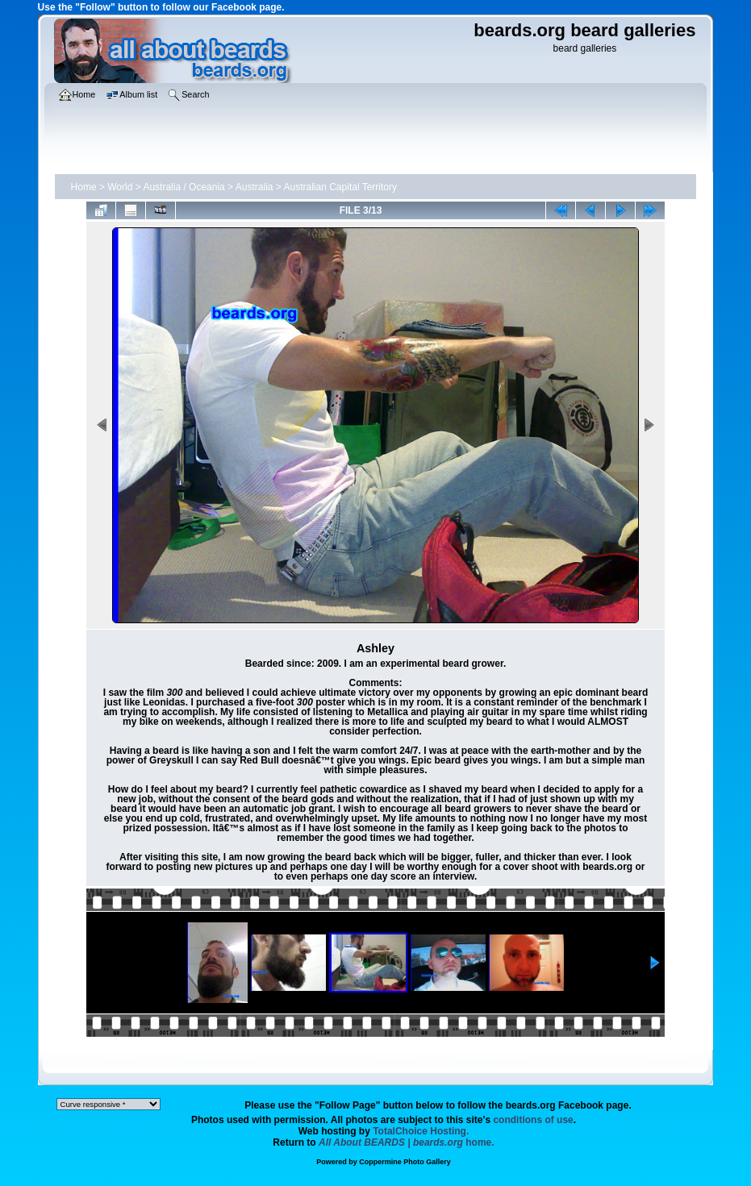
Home (84, 187)
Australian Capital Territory (341, 187)
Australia (254, 187)
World (119, 187)
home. (406, 1142)
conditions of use (533, 1120)
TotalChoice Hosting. (421, 1131)
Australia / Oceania (183, 187)
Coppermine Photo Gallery (405, 1162)
